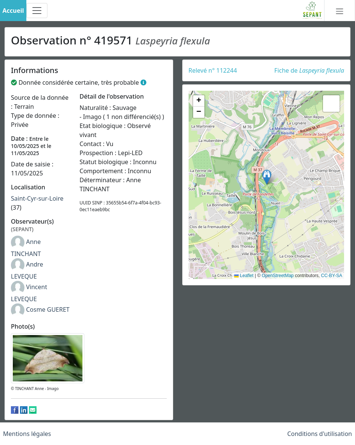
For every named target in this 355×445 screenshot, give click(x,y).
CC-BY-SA (331, 275)
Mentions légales (27, 434)
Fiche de (309, 70)
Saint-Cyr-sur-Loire (37, 198)
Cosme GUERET (48, 309)
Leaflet (243, 275)
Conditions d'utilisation (319, 434)
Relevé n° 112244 (213, 70)
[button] (266, 177)
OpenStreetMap (278, 275)
